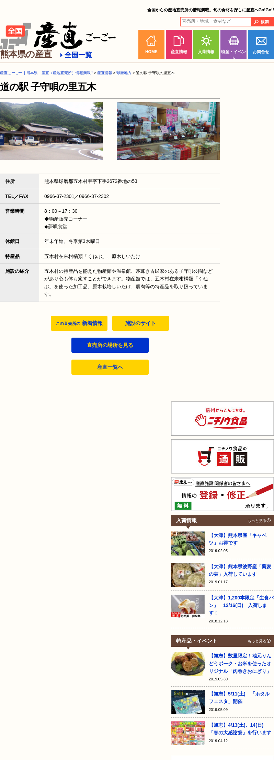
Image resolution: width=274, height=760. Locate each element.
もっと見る (257, 520)
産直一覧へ (110, 367)
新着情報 (79, 323)
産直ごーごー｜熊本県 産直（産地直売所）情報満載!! (46, 73)
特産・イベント (233, 54)
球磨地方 (124, 73)
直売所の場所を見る (110, 345)
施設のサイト (140, 323)
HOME (151, 51)
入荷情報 (206, 51)
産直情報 (179, 51)
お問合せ (261, 51)
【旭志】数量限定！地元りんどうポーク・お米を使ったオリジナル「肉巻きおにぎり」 (240, 663)
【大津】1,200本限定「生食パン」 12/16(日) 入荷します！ (241, 605)
